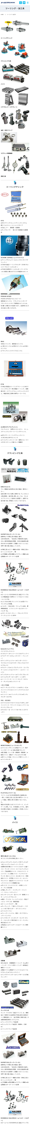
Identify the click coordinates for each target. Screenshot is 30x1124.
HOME (2, 14)
